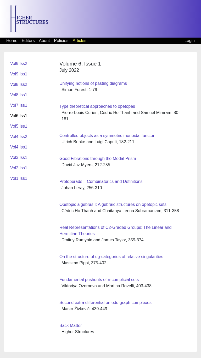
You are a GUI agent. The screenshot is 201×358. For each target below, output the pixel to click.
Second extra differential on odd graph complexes (105, 302)
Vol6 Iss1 (18, 116)
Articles (79, 40)
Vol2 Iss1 (18, 168)
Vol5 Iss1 (18, 126)
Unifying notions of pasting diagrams (93, 83)
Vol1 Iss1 (18, 178)
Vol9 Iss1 (18, 74)
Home (12, 40)
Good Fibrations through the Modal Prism (97, 158)
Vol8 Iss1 (18, 95)
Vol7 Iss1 (18, 105)
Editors (28, 40)
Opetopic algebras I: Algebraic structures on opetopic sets (112, 204)
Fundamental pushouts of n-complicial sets (99, 279)
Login (190, 40)
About (44, 40)
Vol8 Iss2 (18, 84)
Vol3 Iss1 (18, 157)
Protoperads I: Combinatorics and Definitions (101, 181)
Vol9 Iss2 (18, 63)
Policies (61, 40)
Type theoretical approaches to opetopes (97, 106)
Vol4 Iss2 (18, 136)
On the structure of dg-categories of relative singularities (111, 256)
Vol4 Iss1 (18, 147)
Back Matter (70, 325)
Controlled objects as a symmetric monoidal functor (106, 135)
